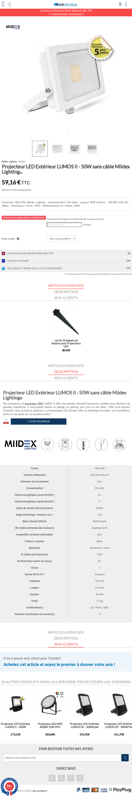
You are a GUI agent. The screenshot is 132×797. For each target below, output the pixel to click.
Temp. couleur (10, 238)
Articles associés (66, 366)
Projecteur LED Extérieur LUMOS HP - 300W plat (84, 725)
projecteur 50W (34, 403)
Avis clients (66, 298)
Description (66, 292)
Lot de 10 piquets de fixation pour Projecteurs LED (66, 343)
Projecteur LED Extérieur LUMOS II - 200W (15, 725)
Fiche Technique (39, 421)
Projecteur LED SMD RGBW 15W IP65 (50, 725)
